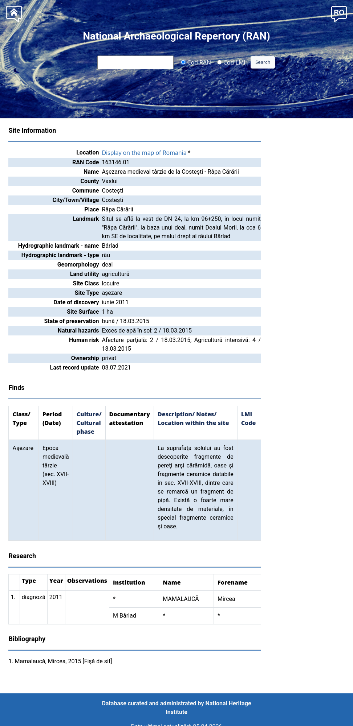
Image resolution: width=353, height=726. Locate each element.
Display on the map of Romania (144, 153)
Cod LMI (231, 62)
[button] (339, 13)
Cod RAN (196, 62)
